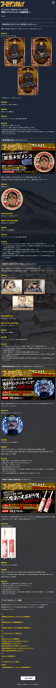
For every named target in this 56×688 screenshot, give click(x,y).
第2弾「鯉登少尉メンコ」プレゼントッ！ (11, 643)
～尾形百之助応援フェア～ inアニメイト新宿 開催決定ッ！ (16, 667)
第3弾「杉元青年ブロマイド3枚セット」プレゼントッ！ (15, 646)
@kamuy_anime (42, 517)
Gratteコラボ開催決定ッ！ (9, 656)
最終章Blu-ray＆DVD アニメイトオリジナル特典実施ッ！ (16, 616)
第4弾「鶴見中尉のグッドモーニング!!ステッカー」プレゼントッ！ (18, 648)
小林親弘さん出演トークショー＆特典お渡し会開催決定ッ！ (16, 628)
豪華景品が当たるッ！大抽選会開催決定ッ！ (12, 622)
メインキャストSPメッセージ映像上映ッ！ (12, 633)
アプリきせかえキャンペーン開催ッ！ (11, 662)
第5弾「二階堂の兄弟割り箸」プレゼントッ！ (12, 650)
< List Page (28, 678)
